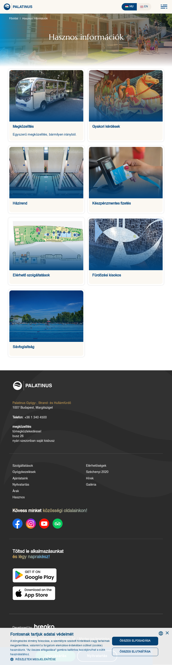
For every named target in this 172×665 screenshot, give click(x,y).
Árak (15, 492)
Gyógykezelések (24, 473)
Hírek (90, 480)
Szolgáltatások (22, 467)
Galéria (91, 486)
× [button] (167, 633)
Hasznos (18, 499)
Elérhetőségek (96, 467)
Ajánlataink (20, 480)
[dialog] (86, 646)
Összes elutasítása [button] (134, 652)
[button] (59, 659)
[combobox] (161, 633)
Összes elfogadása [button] (134, 641)
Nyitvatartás (20, 486)
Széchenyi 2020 (97, 473)
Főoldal (13, 18)
